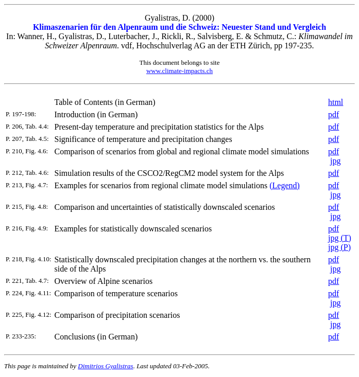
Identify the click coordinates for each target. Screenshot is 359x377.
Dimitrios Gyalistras (105, 366)
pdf (333, 114)
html (335, 102)
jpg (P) (339, 247)
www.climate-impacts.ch (179, 71)
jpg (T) (339, 238)
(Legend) (284, 185)
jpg (335, 160)
